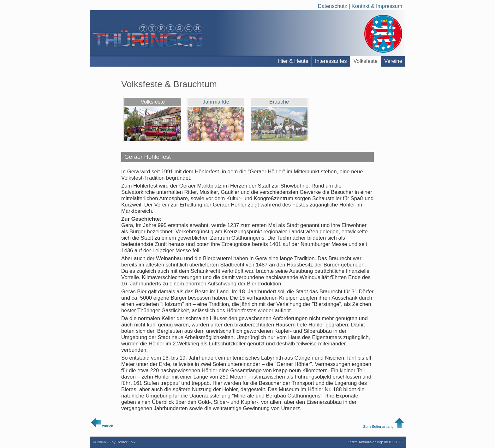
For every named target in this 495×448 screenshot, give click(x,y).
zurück (102, 426)
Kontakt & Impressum (377, 5)
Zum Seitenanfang (383, 426)
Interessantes (331, 61)
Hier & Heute (293, 61)
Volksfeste (366, 61)
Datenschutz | (335, 5)
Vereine (393, 61)
